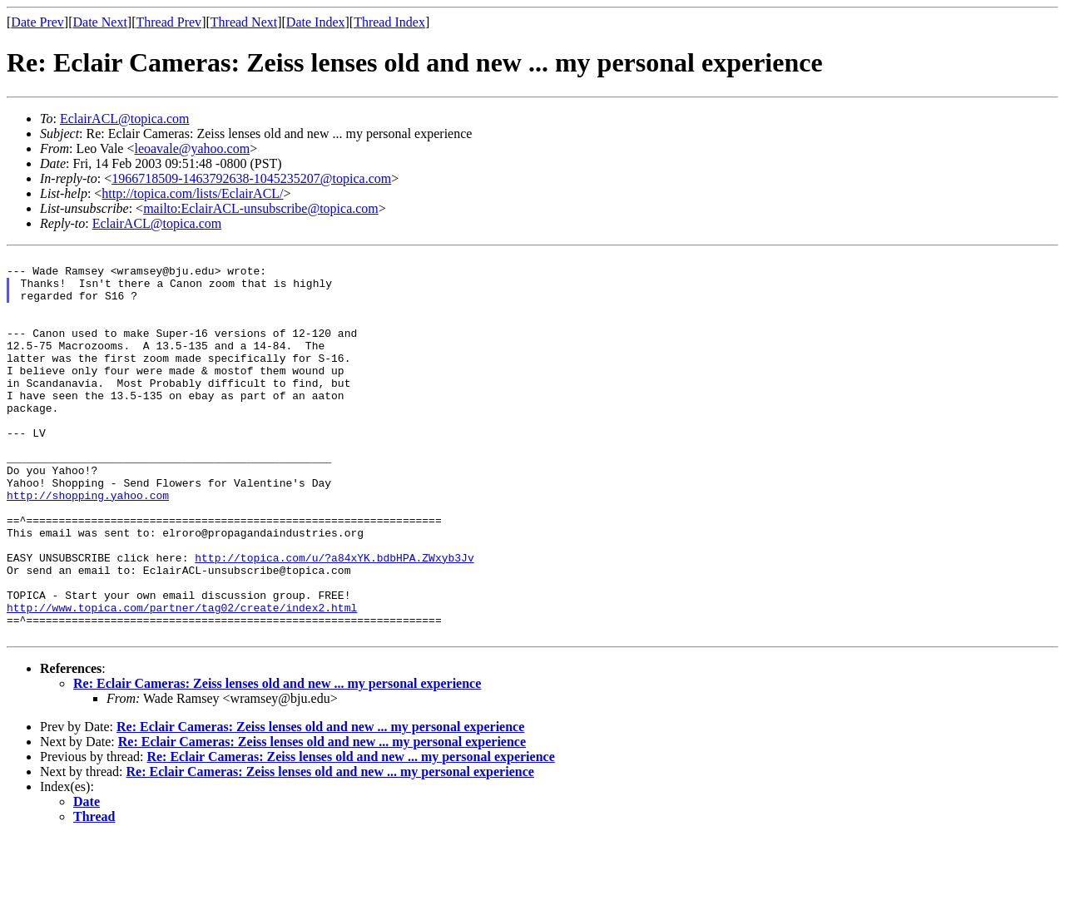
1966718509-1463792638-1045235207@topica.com (251, 178)
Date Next (100, 22)
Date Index (315, 22)
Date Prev (37, 22)
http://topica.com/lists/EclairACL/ (192, 193)
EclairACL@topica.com (125, 118)
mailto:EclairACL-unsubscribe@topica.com (261, 208)
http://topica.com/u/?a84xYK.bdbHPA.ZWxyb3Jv (334, 619)
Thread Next (244, 22)
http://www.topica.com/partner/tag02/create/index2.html (182, 679)
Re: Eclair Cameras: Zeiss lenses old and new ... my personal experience (277, 761)
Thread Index (389, 22)
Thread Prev (168, 22)
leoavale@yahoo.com (192, 148)
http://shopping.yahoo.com (88, 544)
